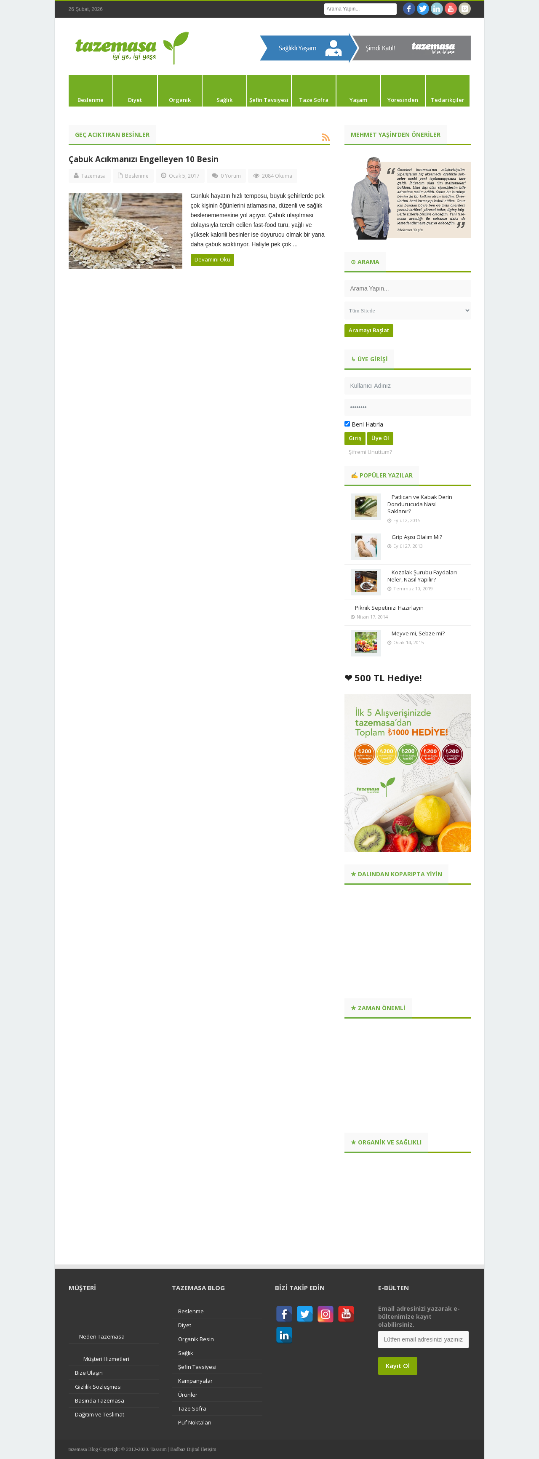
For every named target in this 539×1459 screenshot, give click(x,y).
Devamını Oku (212, 259)
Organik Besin (196, 1339)
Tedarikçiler (447, 100)
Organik (180, 100)
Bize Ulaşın (89, 1372)
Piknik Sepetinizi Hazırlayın (389, 607)
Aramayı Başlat (369, 330)
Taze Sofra (313, 100)
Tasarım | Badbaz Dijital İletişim (183, 1449)
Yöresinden (402, 100)
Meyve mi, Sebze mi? (418, 633)
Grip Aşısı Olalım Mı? (417, 537)
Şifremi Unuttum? (370, 452)
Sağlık (224, 100)
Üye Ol (380, 438)
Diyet (135, 100)
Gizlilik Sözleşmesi (98, 1386)
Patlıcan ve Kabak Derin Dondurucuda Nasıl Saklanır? (419, 504)
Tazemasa (93, 175)
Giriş (355, 438)
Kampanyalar (195, 1380)
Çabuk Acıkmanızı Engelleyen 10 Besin (144, 159)
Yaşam (358, 100)
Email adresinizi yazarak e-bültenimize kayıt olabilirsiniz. (419, 1316)
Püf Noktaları (194, 1422)
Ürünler (187, 1394)
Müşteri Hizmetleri (106, 1359)
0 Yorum (231, 175)
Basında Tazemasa (99, 1400)
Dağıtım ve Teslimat (99, 1414)
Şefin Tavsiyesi (268, 100)
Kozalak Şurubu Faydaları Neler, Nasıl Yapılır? (422, 575)
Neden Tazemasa (102, 1336)
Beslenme (90, 100)
